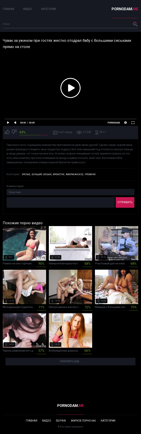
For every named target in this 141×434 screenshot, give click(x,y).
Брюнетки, (59, 174)
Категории (48, 9)
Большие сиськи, (42, 174)
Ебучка (61, 420)
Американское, (75, 174)
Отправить (125, 202)
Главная (8, 9)
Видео (27, 9)
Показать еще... (70, 361)
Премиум (90, 174)
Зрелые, (26, 174)
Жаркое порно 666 (83, 420)
